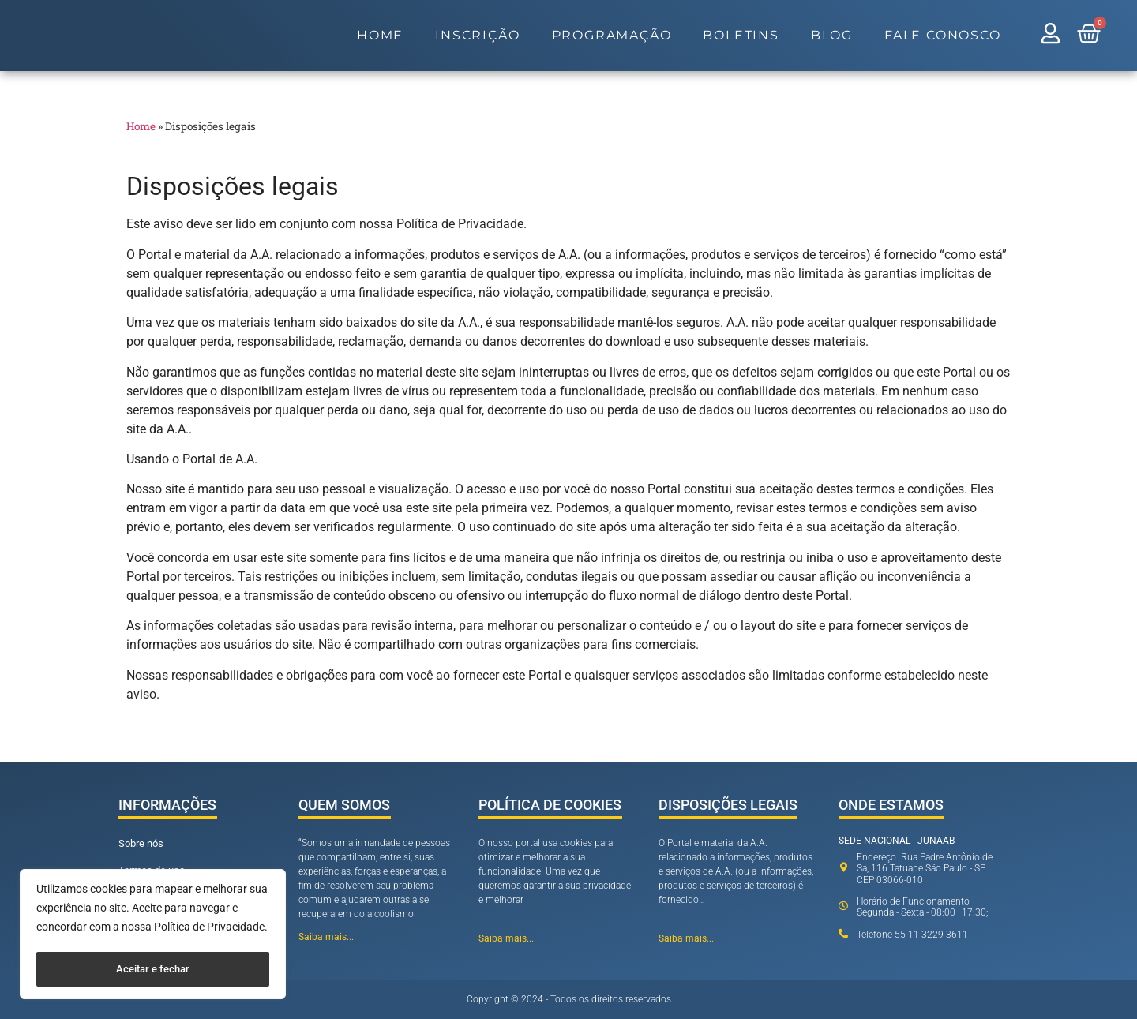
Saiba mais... (326, 936)
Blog (832, 35)
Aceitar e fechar (153, 969)
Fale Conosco (942, 35)
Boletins (741, 35)
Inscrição (477, 35)
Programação (612, 35)
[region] (153, 935)
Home (380, 35)
